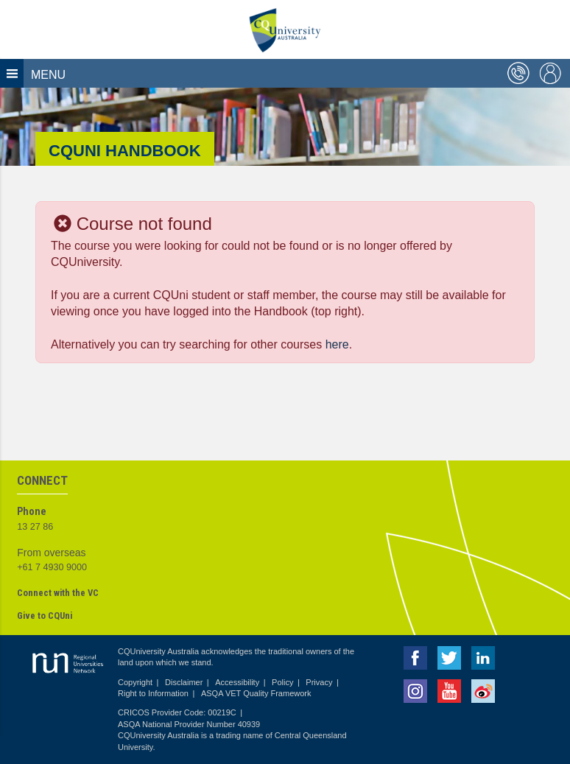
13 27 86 (35, 527)
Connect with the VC (58, 592)
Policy (282, 682)
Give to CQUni (44, 615)
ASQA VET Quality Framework (256, 693)
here (337, 344)
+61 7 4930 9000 (52, 567)
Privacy (319, 682)
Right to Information (153, 693)
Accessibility (237, 682)
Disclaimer (184, 682)
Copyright (135, 682)
